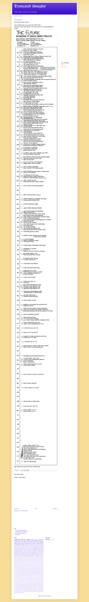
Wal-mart (39, 552)
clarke (31, 581)
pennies (37, 588)
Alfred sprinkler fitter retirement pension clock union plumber (25, 557)
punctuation (39, 589)
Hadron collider (30, 565)
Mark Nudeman (32, 568)
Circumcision (16, 561)
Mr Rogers (30, 569)
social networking (30, 590)
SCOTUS (19, 552)
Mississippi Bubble (23, 569)
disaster (38, 582)
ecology (42, 544)
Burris (42, 559)
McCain (19, 542)
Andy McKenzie (41, 557)
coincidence (34, 581)
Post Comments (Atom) (23, 510)
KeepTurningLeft (16, 567)
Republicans (36, 573)
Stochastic (30, 575)
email (26, 583)
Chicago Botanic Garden (28, 560)
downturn (42, 582)
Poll (37, 544)
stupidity (40, 590)
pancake (28, 588)
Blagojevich (26, 544)
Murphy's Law (35, 551)
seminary (25, 590)
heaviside (18, 585)
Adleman (15, 557)
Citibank (19, 561)
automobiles (32, 553)
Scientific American (25, 552)
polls (28, 542)
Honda (17, 566)
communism (38, 581)
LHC (26, 551)
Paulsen (39, 551)
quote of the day (21, 541)
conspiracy (15, 582)
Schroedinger (23, 574)
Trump (32, 543)
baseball (35, 553)
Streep (33, 575)
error (30, 583)
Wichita (20, 577)
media (36, 554)
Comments (64, 66)
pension (35, 545)
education (41, 542)
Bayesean (41, 549)
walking (17, 592)
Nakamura (38, 569)
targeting (17, 591)
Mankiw (29, 568)
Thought (24, 576)
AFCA (37, 549)
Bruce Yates (37, 559)
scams (36, 539)
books (40, 544)
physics (38, 545)
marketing (28, 541)
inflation (26, 585)
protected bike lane (32, 589)
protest (36, 589)
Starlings (15, 575)
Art (24, 546)
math (21, 544)
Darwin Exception (27, 550)
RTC (23, 573)
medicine (32, 545)
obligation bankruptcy (20, 588)
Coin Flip (25, 561)
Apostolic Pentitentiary (24, 558)
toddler (29, 591)
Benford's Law (27, 546)
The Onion (21, 576)
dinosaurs (35, 582)
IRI (38, 546)
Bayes (20, 559)
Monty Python (30, 551)
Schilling (20, 574)
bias (37, 553)
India (19, 566)
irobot (21, 545)
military (38, 554)
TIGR (35, 575)
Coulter (40, 561)
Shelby (36, 574)
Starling (42, 574)
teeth (20, 591)
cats (39, 553)
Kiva (24, 551)
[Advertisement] (68, 39)
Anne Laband (19, 558)
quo (41, 589)
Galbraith (15, 565)
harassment (39, 584)
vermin (42, 591)
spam (23, 544)
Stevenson (27, 575)
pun (27, 549)
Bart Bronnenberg (16, 559)
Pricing (17, 573)
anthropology (24, 553)
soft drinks (35, 590)
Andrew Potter (37, 557)
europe (34, 583)
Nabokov (36, 569)
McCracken (39, 568)
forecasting (18, 584)
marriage (29, 545)
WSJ (37, 552)
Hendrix (42, 565)
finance (34, 542)
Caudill (24, 560)
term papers (25, 591)
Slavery (40, 574)
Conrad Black (31, 561)
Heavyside (36, 565)
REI (21, 573)
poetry (39, 588)
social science (16, 546)
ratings (15, 590)
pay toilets (34, 588)
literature (24, 545)
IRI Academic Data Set (33, 544)
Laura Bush (16, 568)
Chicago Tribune (35, 560)
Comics (31, 542)
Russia (42, 573)
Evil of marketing (33, 550)
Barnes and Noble (40, 558)
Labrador (39, 567)
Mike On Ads (18, 569)
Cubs (23, 550)
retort (17, 590)
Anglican (15, 558)
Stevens (24, 575)
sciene (22, 590)
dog (39, 582)
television (22, 591)
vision (15, 592)
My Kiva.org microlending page (20, 530)
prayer (17, 589)
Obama (22, 542)
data (30, 582)
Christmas (27, 543)
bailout (32, 539)
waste (19, 592)
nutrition (15, 588)
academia (16, 543)
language (40, 585)
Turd (33, 576)
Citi (21, 550)
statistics (16, 539)
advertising (18, 544)
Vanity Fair (39, 576)
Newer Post (17, 508)
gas (20, 584)
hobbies (23, 585)
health (19, 543)
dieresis (32, 582)
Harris (34, 565)
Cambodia (15, 560)
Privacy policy (17, 534)
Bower (31, 559)
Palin (30, 543)
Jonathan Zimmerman (40, 566)
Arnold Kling (29, 558)
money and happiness (20, 549)
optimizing (24, 588)
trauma (38, 591)
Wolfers (29, 577)
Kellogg (20, 567)
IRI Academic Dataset (39, 550)
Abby (39, 549)
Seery (30, 574)
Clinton (31, 546)
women (21, 592)
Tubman (31, 576)
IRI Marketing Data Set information (21, 531)
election (15, 542)
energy (28, 583)
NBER (33, 569)
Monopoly (27, 569)
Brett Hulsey (34, 559)
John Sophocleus (34, 566)
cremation (19, 582)
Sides (38, 574)
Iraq (40, 546)
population (41, 588)
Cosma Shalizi (36, 561)
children (23, 581)
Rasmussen (16, 552)
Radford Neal (26, 573)
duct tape (18, 583)
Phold (42, 551)
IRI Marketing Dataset (18, 551)
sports (38, 541)
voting (22, 546)
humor (35, 543)
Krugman (36, 567)
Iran (23, 551)
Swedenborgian (33, 552)
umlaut (40, 591)
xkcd (30, 549)
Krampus (33, 567)
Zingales (20, 553)
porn (14, 589)
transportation (35, 591)
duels (21, 583)
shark (27, 590)
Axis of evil (32, 558)
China (38, 560)
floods (41, 583)
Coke (28, 561)
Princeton (19, 573)
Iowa (29, 566)
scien (20, 590)
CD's (15, 550)
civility (29, 581)
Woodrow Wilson (38, 577)
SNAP (17, 574)
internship (28, 585)
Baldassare (36, 558)
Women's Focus (33, 577)
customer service (23, 582)
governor (29, 584)
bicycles (25, 542)
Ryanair (15, 574)
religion (41, 541)
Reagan (33, 573)
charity (21, 581)
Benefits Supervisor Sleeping (26, 559)
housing (15, 545)
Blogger (49, 595)
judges (31, 585)
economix (23, 583)
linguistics (32, 554)
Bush (24, 543)
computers (41, 581)
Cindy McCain (41, 560)
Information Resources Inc (24, 566)
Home (36, 508)
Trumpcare (27, 576)
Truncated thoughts (30, 6)
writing (23, 592)
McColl (36, 568)
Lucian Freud (20, 568)
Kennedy (27, 567)
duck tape (15, 583)
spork (37, 590)
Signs (29, 552)
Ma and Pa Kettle (25, 568)
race (42, 589)
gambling (26, 554)
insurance (18, 545)
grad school (32, 584)
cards (18, 581)
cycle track (27, 582)
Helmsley (39, 565)
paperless (30, 588)
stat (20, 546)
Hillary (15, 566)
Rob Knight (39, 573)
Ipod (30, 566)
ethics (32, 583)
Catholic (21, 560)
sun (15, 591)
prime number (20, 589)
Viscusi (17, 577)
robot (29, 549)
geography (22, 584)
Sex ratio (33, 574)
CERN (17, 550)
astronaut (28, 553)
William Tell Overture (24, 577)
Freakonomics (35, 546)
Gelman (37, 542)
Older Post (55, 508)
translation (31, 591)
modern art (41, 554)
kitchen (37, 585)
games (29, 554)
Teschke (18, 576)
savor (19, 590)
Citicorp (22, 561)
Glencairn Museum (23, 565)
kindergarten (34, 585)
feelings (39, 583)
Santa (42, 546)
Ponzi (15, 573)
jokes (21, 543)
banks (35, 541)
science (32, 541)
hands (37, 584)
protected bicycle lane (25, 589)
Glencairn (18, 565)
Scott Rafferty (28, 574)
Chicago (19, 550)
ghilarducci (26, 584)
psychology (41, 545)
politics (29, 539)
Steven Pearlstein (19, 575)
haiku (35, 584)
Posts (63, 64)
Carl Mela (18, 560)
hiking (21, 585)
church (26, 581)
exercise (36, 583)
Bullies (41, 559)
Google (27, 565)
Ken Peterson (24, 567)
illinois (15, 549)
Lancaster (42, 567)
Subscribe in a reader (18, 15)
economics (23, 539)
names (25, 549)
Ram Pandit (29, 573)
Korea (30, 567)
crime (23, 554)
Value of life (36, 576)
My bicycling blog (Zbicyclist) (20, 533)
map (26, 545)
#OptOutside (34, 549)
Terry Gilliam (40, 575)
